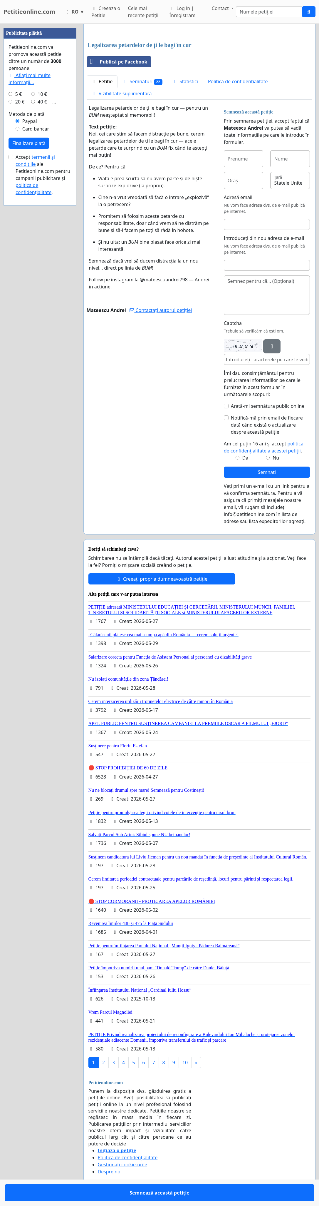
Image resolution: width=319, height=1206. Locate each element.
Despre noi (110, 1171)
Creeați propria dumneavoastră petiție (161, 579)
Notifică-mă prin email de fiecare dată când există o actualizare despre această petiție (267, 425)
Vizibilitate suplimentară (122, 93)
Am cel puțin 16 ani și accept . (263, 447)
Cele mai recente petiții (143, 12)
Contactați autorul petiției (161, 310)
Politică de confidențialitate (238, 81)
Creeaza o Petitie (105, 12)
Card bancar (35, 129)
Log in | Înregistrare (182, 12)
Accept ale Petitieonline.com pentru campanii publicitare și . (43, 175)
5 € (18, 94)
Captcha (233, 323)
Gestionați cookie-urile (122, 1164)
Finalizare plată (29, 143)
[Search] (269, 11)
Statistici (185, 81)
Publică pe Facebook (117, 61)
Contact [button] (221, 8)
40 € (42, 101)
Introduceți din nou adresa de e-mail (264, 238)
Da (245, 458)
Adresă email (238, 197)
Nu (276, 458)
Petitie (102, 81)
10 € (42, 94)
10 (185, 1062)
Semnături (142, 81)
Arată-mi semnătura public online (268, 406)
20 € (20, 101)
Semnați (267, 472)
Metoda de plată (27, 114)
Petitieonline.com (29, 12)
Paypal (29, 121)
